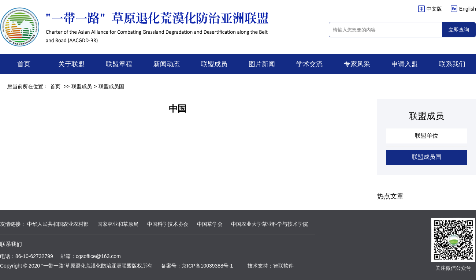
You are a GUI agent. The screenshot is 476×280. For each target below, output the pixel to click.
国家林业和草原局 (117, 224)
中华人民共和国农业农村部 (58, 224)
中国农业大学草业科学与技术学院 (269, 224)
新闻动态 (166, 64)
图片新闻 (262, 64)
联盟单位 (426, 135)
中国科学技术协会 (167, 224)
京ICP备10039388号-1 (207, 266)
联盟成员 (214, 64)
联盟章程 (119, 64)
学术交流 (309, 64)
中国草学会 (210, 224)
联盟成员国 (111, 86)
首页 (23, 64)
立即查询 (459, 30)
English (463, 8)
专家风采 (357, 64)
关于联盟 (71, 64)
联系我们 (452, 64)
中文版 (430, 8)
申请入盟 (404, 64)
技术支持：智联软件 (271, 266)
